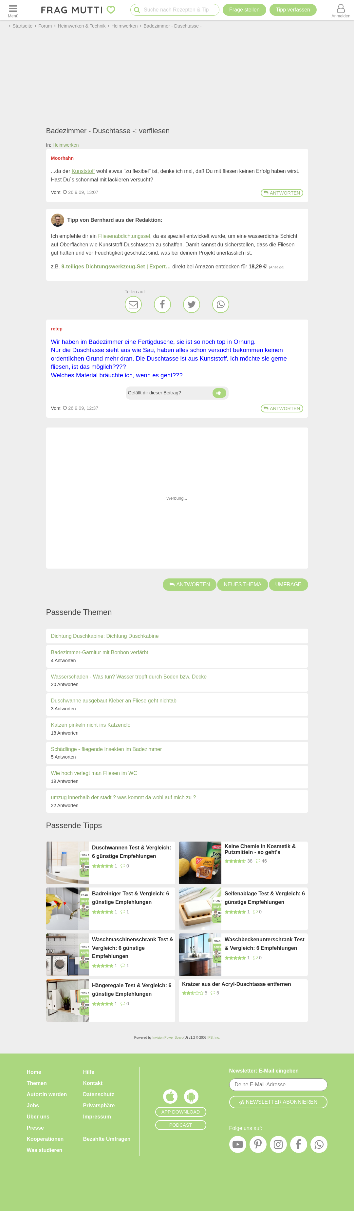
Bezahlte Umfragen (107, 1139)
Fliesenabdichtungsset (124, 236)
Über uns (38, 1116)
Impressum (97, 1116)
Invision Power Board (167, 1037)
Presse (35, 1128)
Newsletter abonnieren (278, 1102)
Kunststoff (83, 171)
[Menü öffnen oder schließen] (13, 10)
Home (34, 1072)
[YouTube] (237, 1146)
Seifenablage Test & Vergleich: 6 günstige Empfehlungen (265, 898)
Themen (37, 1083)
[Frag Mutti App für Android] (191, 1098)
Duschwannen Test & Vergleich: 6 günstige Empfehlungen (131, 852)
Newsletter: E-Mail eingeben (264, 1071)
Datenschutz (98, 1094)
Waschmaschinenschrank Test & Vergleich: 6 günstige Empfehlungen (132, 948)
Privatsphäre (99, 1105)
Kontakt (93, 1083)
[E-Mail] (133, 304)
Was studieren (45, 1150)
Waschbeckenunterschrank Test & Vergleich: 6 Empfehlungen (265, 944)
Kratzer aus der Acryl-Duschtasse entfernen (236, 984)
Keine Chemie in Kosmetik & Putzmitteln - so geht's (260, 849)
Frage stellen (244, 9)
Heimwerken (66, 145)
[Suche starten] (137, 10)
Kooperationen (45, 1139)
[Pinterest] (258, 1146)
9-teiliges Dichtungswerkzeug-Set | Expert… (116, 266)
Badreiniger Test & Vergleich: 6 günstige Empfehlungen (130, 898)
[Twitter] (191, 304)
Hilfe (89, 1072)
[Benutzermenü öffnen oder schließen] (341, 10)
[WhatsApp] (220, 304)
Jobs (33, 1105)
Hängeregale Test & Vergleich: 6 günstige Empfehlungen (131, 990)
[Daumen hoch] (219, 393)
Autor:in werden (47, 1094)
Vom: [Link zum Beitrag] (56, 192)
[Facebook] (162, 304)
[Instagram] (278, 1146)
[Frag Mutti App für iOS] (170, 1098)
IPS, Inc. (213, 1037)
